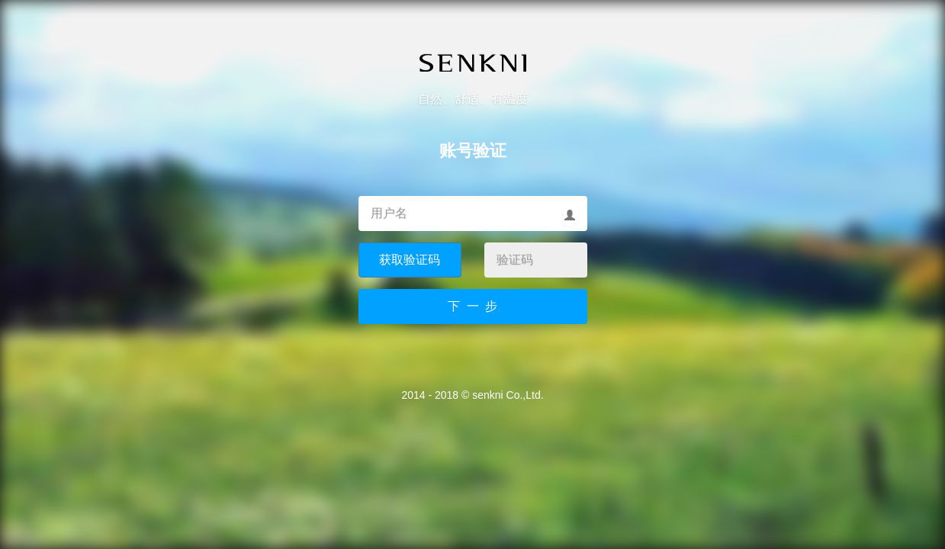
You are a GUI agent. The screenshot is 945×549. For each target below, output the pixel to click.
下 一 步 (473, 306)
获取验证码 (409, 259)
